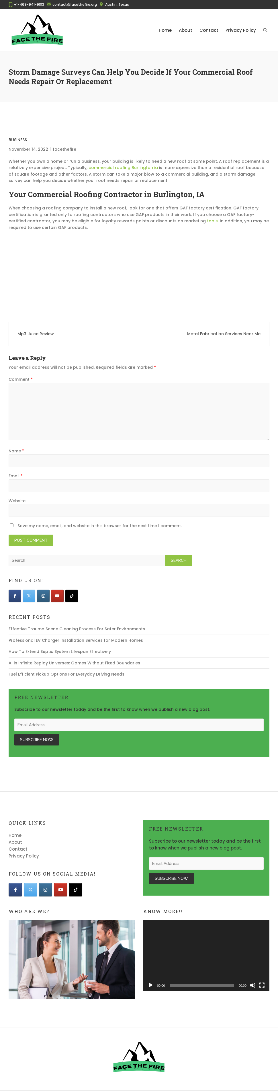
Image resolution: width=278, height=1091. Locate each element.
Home (165, 30)
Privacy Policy (241, 30)
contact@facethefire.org (74, 4)
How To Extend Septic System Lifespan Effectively (60, 651)
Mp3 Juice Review (35, 334)
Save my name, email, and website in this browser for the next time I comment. (99, 526)
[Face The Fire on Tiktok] (71, 596)
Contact (208, 30)
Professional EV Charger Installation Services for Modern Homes (76, 640)
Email (16, 476)
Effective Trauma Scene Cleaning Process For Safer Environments (77, 629)
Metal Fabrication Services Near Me (224, 334)
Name (16, 451)
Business (18, 140)
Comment (21, 379)
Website (17, 501)
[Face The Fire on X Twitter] (29, 596)
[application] (206, 955)
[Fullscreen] (262, 985)
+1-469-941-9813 (29, 4)
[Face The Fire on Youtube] (57, 596)
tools (212, 221)
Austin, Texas (117, 4)
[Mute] (253, 985)
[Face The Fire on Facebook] (15, 596)
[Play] (151, 985)
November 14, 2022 (28, 149)
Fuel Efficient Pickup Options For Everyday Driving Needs (66, 674)
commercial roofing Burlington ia (123, 167)
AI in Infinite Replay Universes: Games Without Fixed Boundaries (74, 663)
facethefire (64, 149)
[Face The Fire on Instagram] (43, 596)
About (185, 30)
